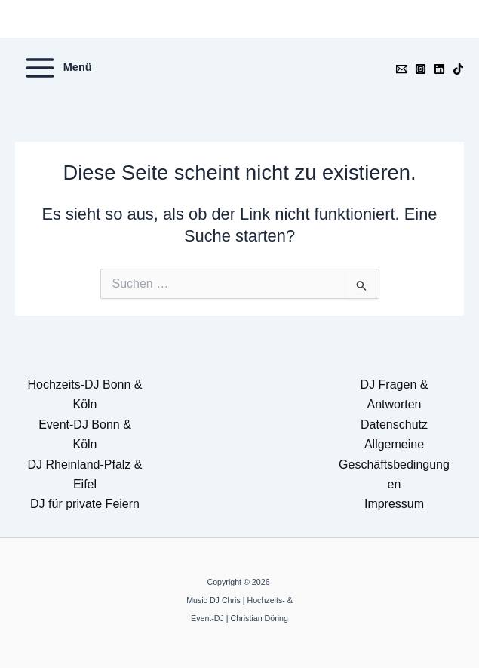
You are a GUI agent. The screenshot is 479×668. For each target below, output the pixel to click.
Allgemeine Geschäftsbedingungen (394, 464)
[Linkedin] (439, 69)
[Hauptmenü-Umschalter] (57, 68)
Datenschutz (394, 424)
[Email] (401, 69)
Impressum (394, 503)
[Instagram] (420, 69)
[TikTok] (458, 69)
